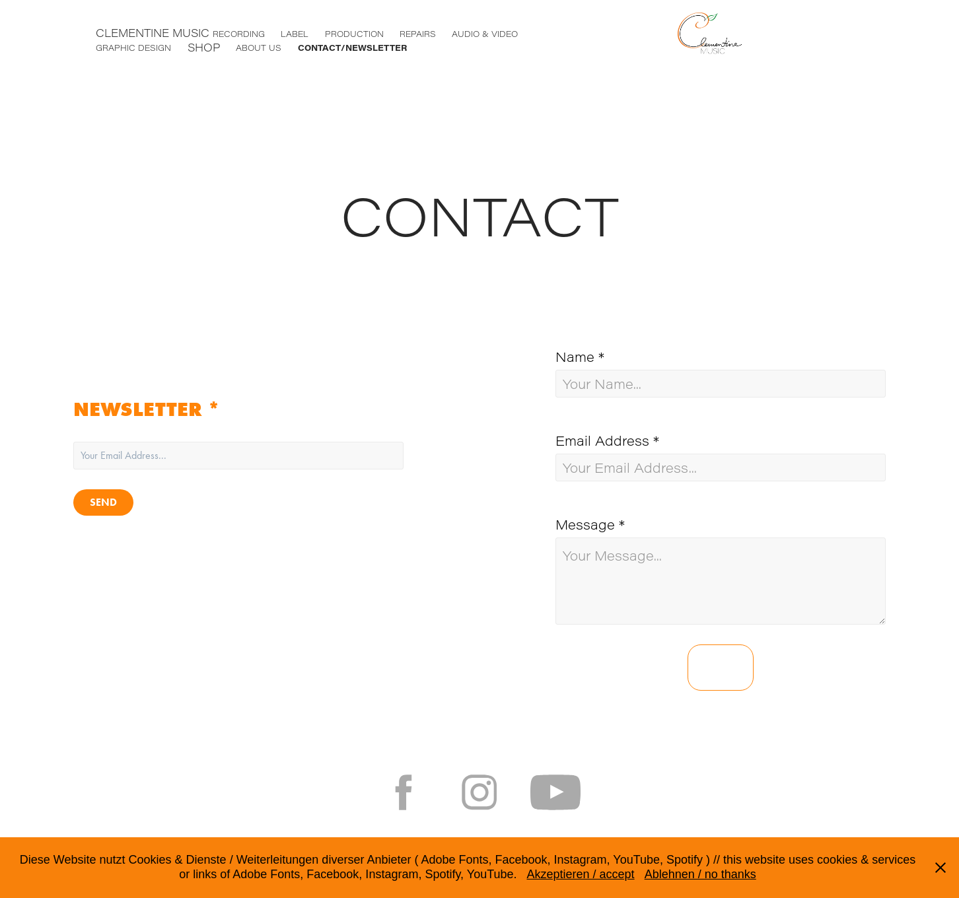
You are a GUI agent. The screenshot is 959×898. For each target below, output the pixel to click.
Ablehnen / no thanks (700, 874)
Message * (590, 524)
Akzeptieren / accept (581, 874)
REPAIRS (418, 33)
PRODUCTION (354, 33)
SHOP (204, 47)
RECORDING (239, 33)
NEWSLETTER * (147, 409)
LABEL (294, 33)
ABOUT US (258, 47)
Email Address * (607, 440)
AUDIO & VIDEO (485, 33)
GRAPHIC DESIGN (133, 47)
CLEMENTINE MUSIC (152, 33)
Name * (579, 356)
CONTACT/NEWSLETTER (352, 47)
